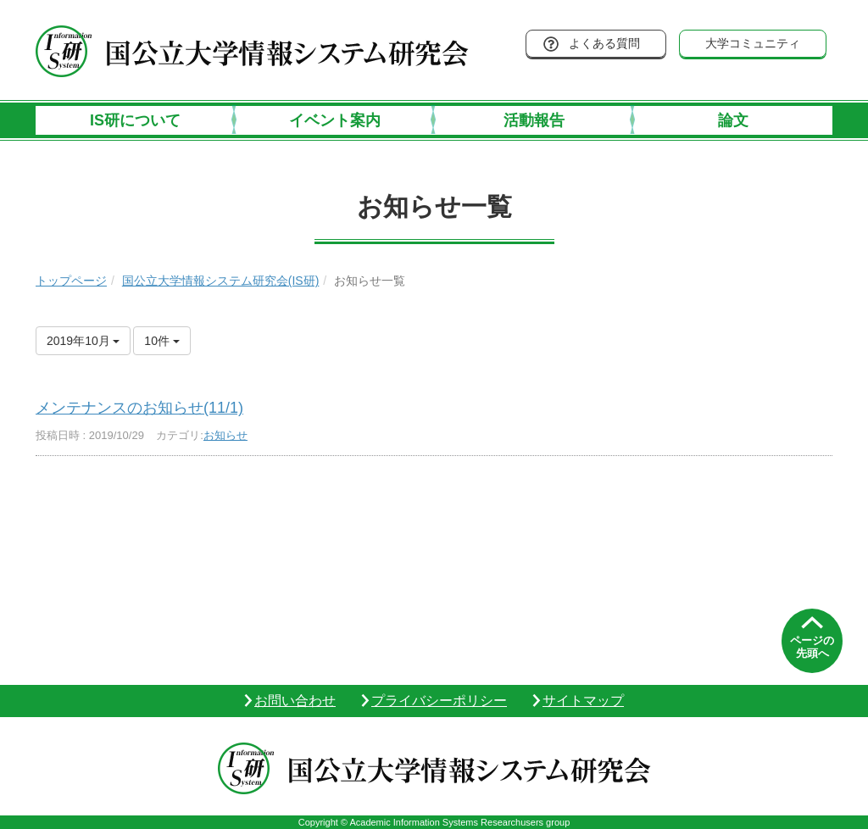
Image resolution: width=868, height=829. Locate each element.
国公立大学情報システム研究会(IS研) (221, 280)
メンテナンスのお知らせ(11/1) (139, 407)
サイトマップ (583, 700)
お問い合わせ (295, 700)
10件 (161, 341)
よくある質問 (604, 43)
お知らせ (225, 435)
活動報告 (534, 120)
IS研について (135, 120)
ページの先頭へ (812, 647)
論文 (733, 120)
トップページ (71, 280)
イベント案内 (335, 120)
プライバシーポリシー (439, 700)
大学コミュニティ (752, 43)
